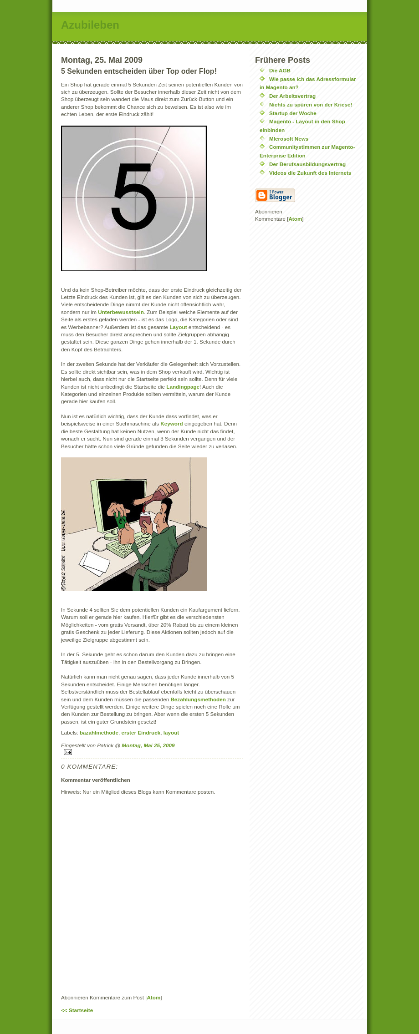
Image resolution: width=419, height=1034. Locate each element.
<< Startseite (77, 1010)
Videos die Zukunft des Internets (310, 173)
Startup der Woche (293, 113)
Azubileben (90, 25)
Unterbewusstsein (121, 312)
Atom (153, 997)
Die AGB (280, 70)
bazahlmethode (99, 732)
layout (171, 732)
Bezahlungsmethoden (198, 699)
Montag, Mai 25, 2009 (148, 745)
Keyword (172, 423)
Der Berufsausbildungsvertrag (307, 164)
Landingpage (182, 387)
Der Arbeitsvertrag (292, 96)
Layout (179, 327)
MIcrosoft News (288, 139)
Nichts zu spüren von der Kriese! (311, 104)
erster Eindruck (141, 732)
